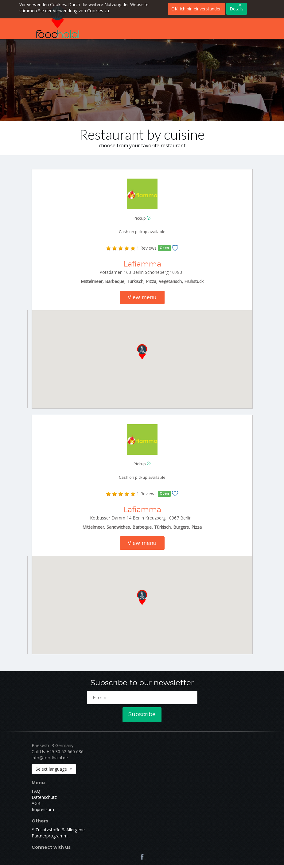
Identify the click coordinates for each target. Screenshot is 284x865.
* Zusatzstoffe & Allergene (58, 830)
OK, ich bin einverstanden (196, 9)
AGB (36, 803)
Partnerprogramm (50, 836)
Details (236, 9)
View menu (142, 297)
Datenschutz (44, 797)
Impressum (43, 809)
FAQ (36, 791)
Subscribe (142, 714)
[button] (142, 350)
